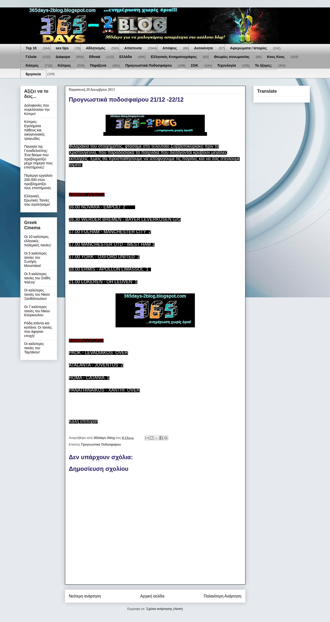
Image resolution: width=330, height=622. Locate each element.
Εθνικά (94, 57)
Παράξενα (98, 65)
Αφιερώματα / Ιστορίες (248, 48)
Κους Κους (276, 57)
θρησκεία (33, 74)
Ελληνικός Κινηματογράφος (174, 57)
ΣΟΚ (194, 65)
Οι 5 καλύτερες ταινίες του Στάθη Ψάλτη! (37, 278)
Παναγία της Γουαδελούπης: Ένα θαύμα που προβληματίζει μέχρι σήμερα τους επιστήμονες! (38, 156)
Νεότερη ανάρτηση (85, 596)
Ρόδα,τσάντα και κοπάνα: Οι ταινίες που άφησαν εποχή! (38, 329)
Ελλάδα (125, 57)
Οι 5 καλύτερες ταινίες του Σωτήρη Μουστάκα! (35, 259)
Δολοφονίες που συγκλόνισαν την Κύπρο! (37, 109)
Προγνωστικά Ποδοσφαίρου (148, 65)
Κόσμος (32, 65)
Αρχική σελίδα (152, 596)
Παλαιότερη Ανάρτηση (222, 596)
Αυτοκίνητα (203, 48)
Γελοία (31, 57)
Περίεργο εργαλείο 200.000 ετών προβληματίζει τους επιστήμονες (38, 181)
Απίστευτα (133, 48)
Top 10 (31, 48)
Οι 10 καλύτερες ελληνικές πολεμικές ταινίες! (37, 241)
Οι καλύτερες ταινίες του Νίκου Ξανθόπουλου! (37, 294)
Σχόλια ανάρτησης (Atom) (164, 609)
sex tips (62, 48)
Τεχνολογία (226, 65)
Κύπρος (64, 65)
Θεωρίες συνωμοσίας (232, 57)
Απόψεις (170, 48)
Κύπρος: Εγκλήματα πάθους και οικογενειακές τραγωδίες (34, 130)
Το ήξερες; (263, 65)
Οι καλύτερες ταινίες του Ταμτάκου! (34, 348)
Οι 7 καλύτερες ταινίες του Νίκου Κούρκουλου (37, 311)
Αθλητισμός (95, 48)
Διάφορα (63, 57)
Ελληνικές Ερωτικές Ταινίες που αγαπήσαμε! (37, 200)
